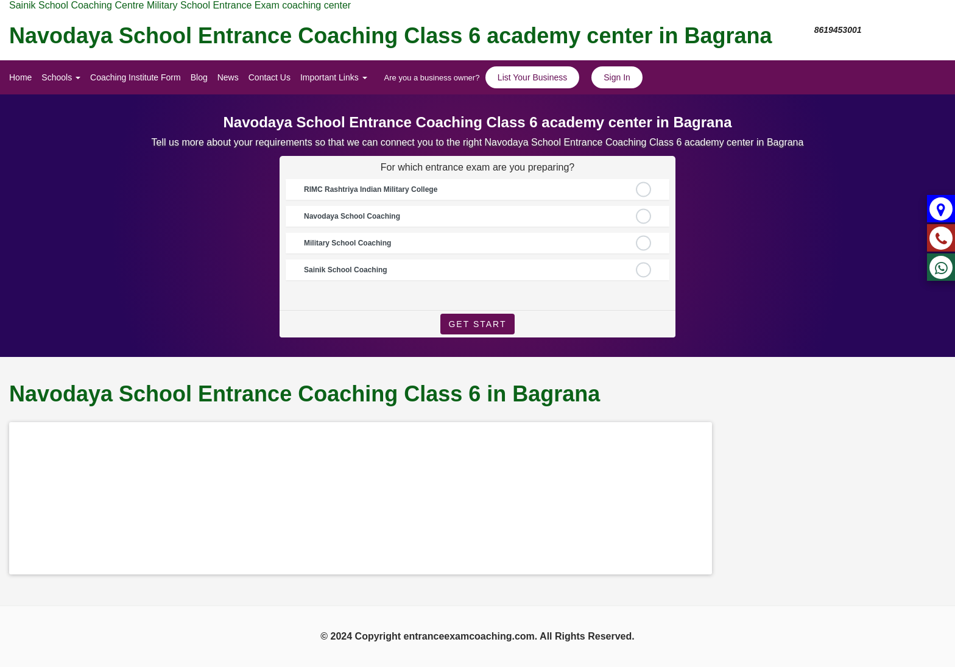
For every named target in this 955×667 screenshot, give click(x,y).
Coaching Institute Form (135, 77)
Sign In (617, 77)
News (228, 77)
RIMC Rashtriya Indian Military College (370, 189)
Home (20, 77)
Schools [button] (60, 77)
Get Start (477, 324)
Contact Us (269, 77)
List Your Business (532, 77)
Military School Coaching (347, 243)
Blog (199, 77)
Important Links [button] (333, 77)
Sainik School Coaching (345, 270)
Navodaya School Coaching (352, 216)
